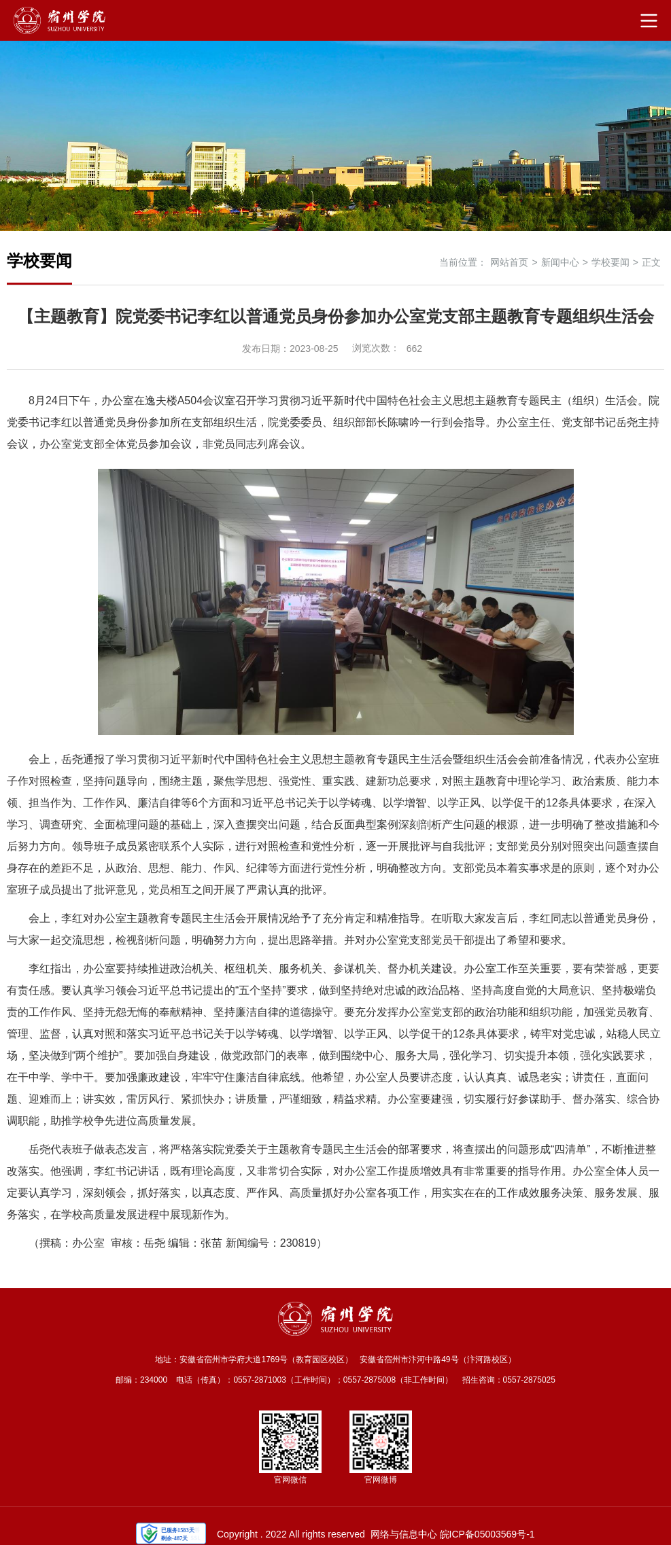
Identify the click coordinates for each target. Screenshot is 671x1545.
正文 (651, 262)
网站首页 (509, 262)
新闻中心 (560, 262)
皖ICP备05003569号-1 (487, 1534)
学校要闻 (610, 262)
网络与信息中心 (404, 1534)
